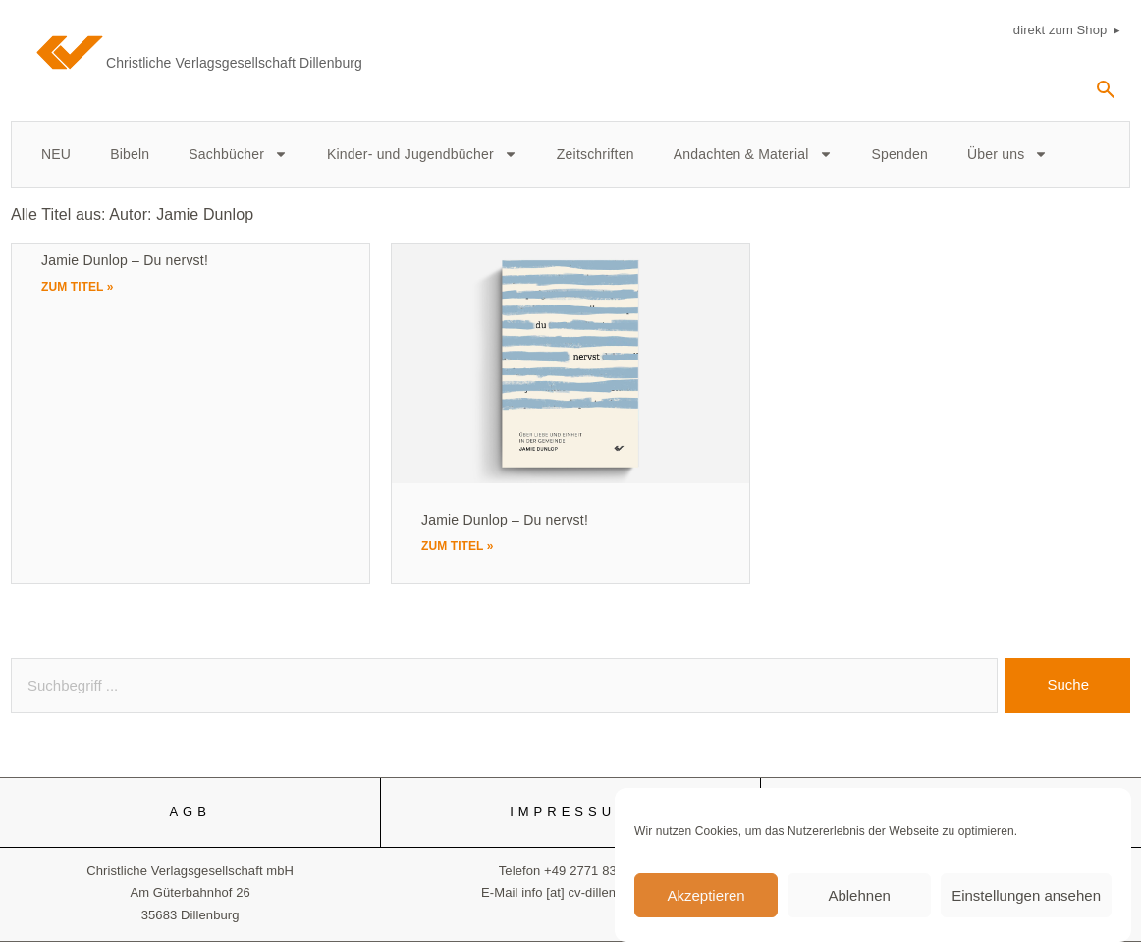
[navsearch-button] (1105, 96)
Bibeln (129, 154)
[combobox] (504, 685)
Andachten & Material (753, 154)
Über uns (1007, 154)
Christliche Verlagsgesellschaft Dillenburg (234, 63)
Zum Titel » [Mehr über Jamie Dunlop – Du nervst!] (77, 287)
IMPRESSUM (570, 811)
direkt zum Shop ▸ (1066, 30)
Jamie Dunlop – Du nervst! (124, 260)
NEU (56, 154)
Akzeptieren (705, 904)
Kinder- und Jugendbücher (422, 154)
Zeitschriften (595, 154)
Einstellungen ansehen (1026, 904)
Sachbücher (238, 154)
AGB (189, 811)
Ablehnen (859, 904)
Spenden (900, 154)
